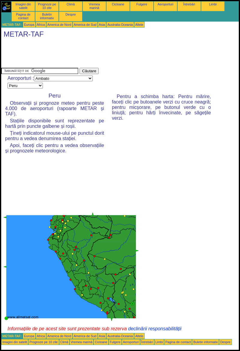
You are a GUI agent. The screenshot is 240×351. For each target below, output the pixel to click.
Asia (102, 24)
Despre (70, 14)
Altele (139, 24)
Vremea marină (94, 6)
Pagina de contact (23, 16)
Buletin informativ (47, 16)
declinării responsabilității (155, 328)
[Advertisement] (110, 54)
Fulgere (141, 4)
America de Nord (59, 24)
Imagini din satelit (23, 6)
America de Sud (85, 24)
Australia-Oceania (120, 24)
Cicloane (118, 4)
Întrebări (189, 4)
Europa (29, 24)
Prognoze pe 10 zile (47, 6)
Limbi (213, 4)
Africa (41, 24)
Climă (71, 4)
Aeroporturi (165, 4)
